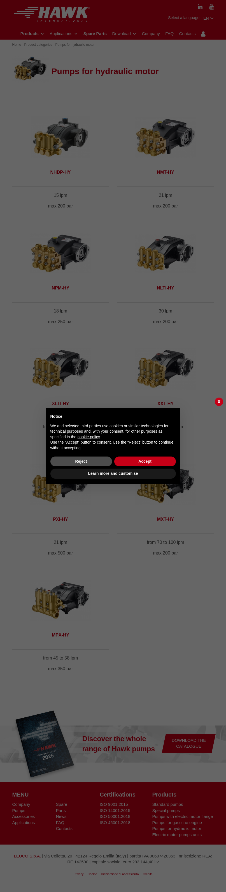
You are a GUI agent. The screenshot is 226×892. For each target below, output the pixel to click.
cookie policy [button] (89, 437)
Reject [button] (81, 461)
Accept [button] (145, 461)
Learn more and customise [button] (113, 473)
